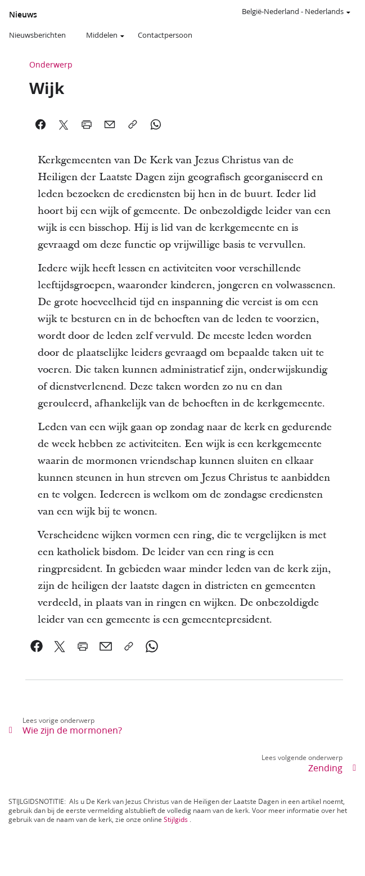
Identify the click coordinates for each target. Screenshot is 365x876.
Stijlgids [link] (176, 819)
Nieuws (23, 15)
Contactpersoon (165, 35)
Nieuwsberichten (37, 35)
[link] (36, 646)
